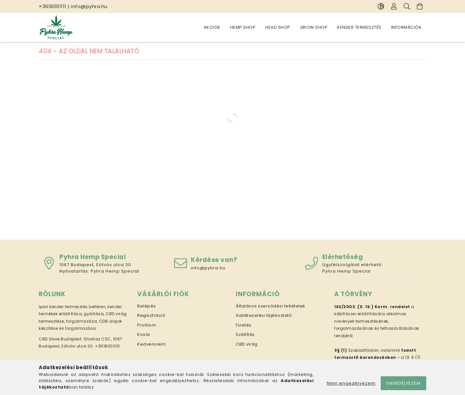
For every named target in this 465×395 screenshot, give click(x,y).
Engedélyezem (403, 383)
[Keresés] (406, 6)
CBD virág (247, 344)
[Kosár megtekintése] (419, 6)
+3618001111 (53, 6)
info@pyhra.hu (89, 6)
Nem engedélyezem (351, 383)
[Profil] (394, 6)
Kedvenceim (151, 344)
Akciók (212, 27)
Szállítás (245, 334)
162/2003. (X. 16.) (353, 306)
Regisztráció (151, 315)
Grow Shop (314, 27)
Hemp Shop (243, 27)
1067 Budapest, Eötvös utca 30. (95, 265)
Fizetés (244, 325)
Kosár (143, 334)
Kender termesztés (359, 27)
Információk (406, 27)
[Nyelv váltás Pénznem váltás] (381, 6)
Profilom (146, 325)
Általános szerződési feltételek (270, 306)
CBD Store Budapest (60, 339)
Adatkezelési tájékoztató (264, 315)
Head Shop (277, 27)
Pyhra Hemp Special (115, 271)
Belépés (146, 306)
